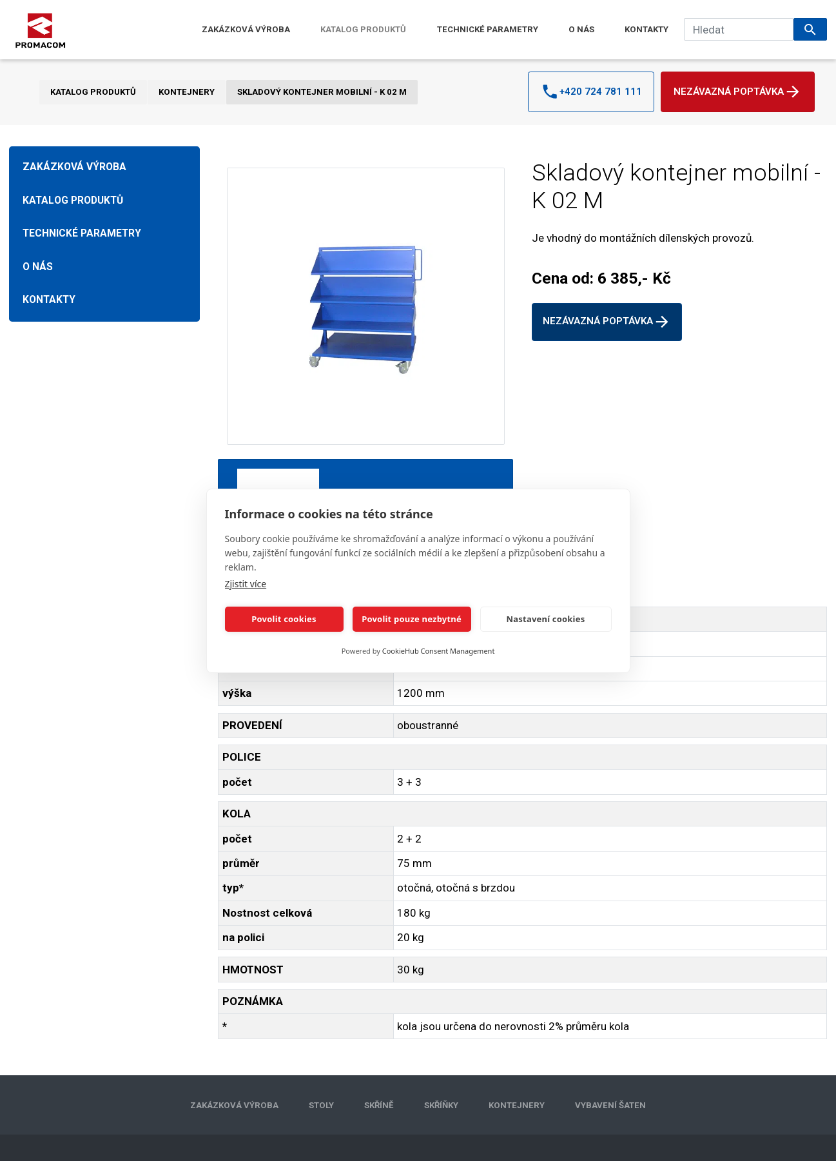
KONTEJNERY (187, 92)
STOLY (321, 1105)
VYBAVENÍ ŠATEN (610, 1105)
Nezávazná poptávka (738, 92)
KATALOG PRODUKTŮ (363, 29)
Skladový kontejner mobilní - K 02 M (322, 92)
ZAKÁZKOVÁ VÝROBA (246, 29)
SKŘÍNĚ (378, 1105)
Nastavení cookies (546, 619)
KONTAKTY (646, 29)
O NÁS (581, 29)
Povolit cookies (283, 619)
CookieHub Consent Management (438, 651)
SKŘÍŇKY (441, 1105)
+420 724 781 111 (591, 92)
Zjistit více (246, 584)
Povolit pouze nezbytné (412, 619)
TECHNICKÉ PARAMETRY (487, 29)
